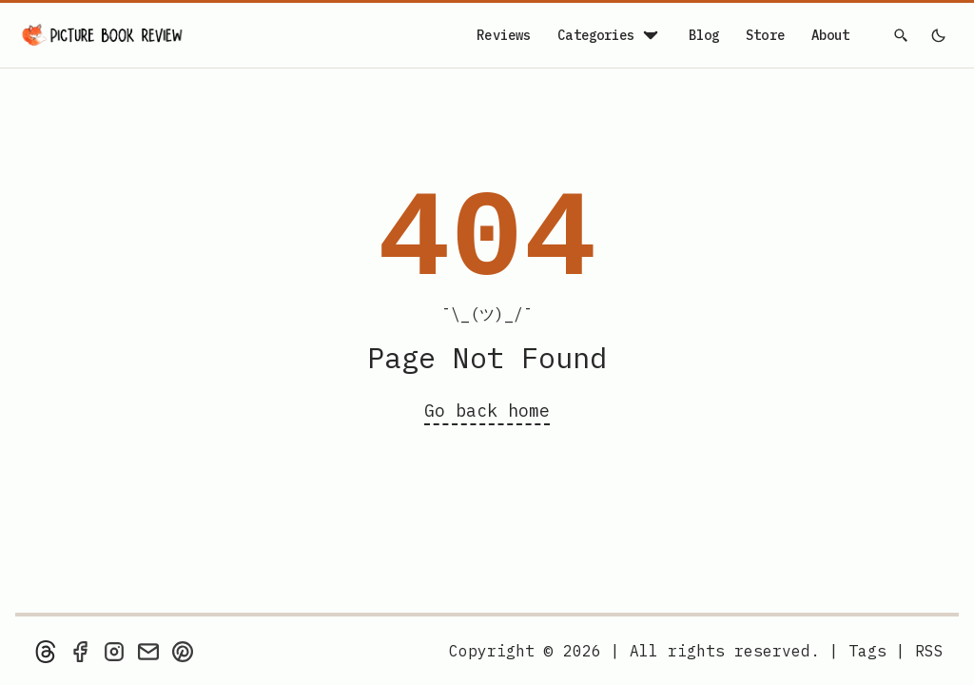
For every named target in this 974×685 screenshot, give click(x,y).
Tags (867, 650)
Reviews (504, 35)
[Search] (902, 35)
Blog (704, 35)
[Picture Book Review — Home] (102, 35)
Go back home (487, 410)
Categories (609, 35)
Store (765, 35)
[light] (938, 35)
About (830, 35)
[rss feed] (929, 650)
